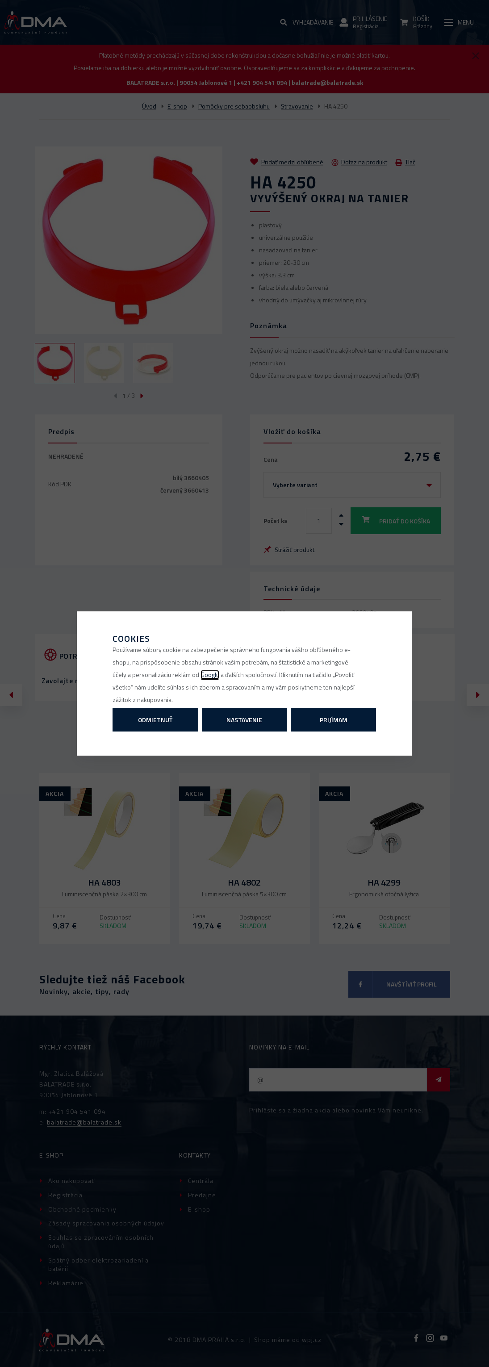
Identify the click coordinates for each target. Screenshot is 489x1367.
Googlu (210, 674)
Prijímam (333, 719)
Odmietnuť (155, 719)
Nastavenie (244, 719)
